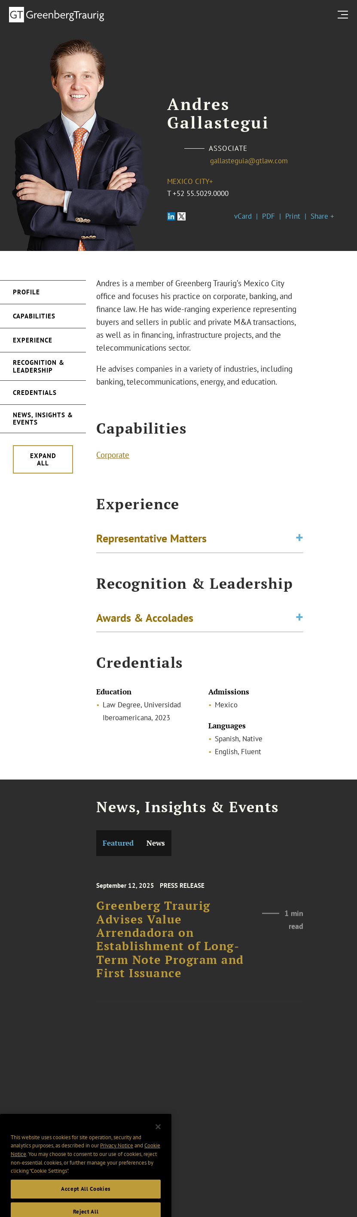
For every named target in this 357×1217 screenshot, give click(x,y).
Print (292, 216)
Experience (32, 340)
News (155, 843)
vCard (243, 216)
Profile (26, 292)
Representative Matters (151, 539)
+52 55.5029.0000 (201, 193)
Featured (118, 843)
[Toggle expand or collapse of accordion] (299, 540)
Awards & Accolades (144, 619)
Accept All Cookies (85, 1196)
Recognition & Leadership (38, 366)
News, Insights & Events (43, 418)
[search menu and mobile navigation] (344, 14)
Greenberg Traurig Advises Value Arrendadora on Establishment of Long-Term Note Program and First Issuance (170, 945)
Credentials (35, 392)
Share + (322, 216)
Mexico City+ (190, 181)
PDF (268, 216)
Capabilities (34, 316)
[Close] (158, 1134)
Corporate (112, 456)
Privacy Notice (116, 1153)
